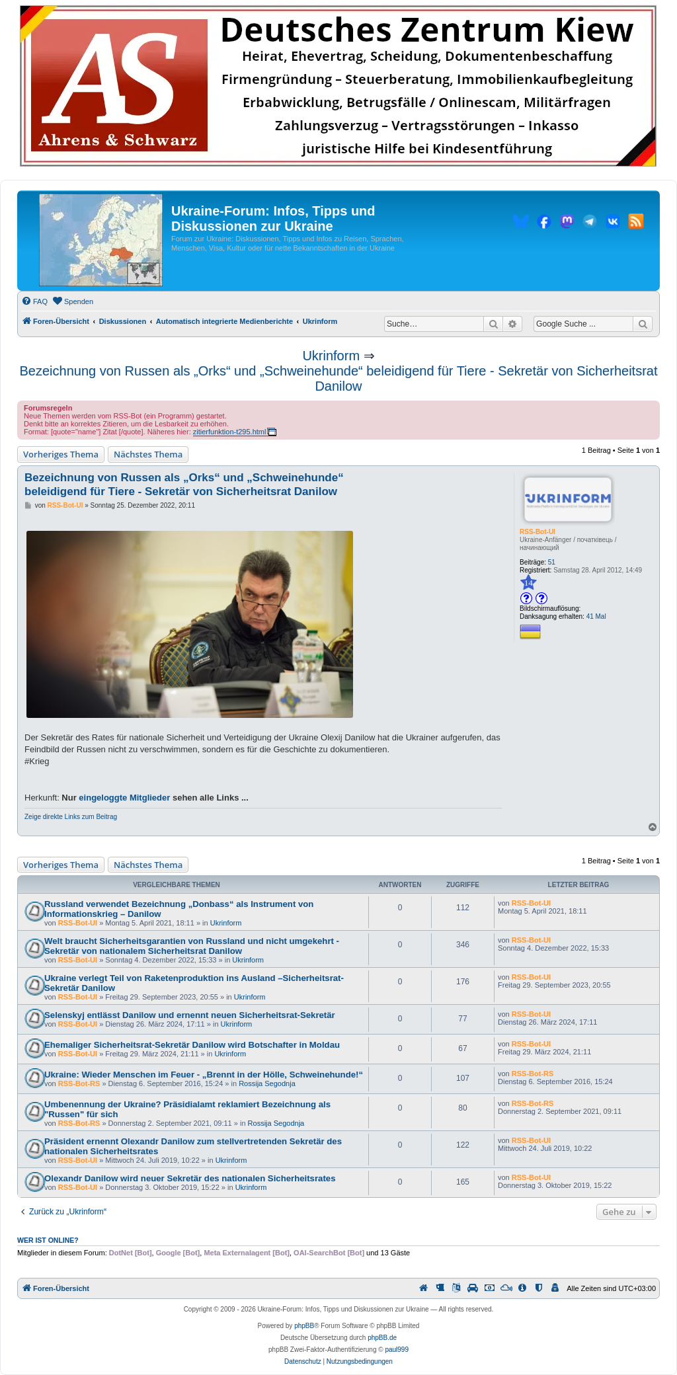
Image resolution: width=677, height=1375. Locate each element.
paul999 (397, 1349)
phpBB (304, 1325)
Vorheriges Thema (61, 454)
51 (551, 562)
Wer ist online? (48, 1240)
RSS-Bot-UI (537, 531)
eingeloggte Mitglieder (124, 798)
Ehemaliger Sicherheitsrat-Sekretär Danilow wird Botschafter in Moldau (192, 1045)
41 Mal (596, 616)
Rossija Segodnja (267, 1083)
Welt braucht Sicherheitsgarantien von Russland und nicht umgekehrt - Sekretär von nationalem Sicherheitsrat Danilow (191, 946)
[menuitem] (34, 301)
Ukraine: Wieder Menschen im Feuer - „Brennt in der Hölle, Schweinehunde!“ (203, 1075)
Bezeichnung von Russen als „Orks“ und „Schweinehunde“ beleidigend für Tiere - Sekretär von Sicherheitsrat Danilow (339, 378)
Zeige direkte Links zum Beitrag (70, 816)
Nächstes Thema (148, 454)
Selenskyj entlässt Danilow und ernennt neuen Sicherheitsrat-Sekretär (189, 1015)
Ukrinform (331, 355)
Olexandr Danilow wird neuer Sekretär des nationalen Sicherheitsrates (189, 1178)
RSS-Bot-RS (79, 1083)
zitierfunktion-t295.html (229, 432)
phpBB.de (382, 1337)
